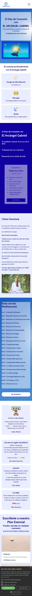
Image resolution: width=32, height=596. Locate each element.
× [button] (30, 567)
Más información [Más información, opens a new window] (5, 577)
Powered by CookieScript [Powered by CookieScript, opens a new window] (16, 594)
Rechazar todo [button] (23, 588)
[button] (2, 580)
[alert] (16, 581)
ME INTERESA (16, 196)
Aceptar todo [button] (8, 588)
